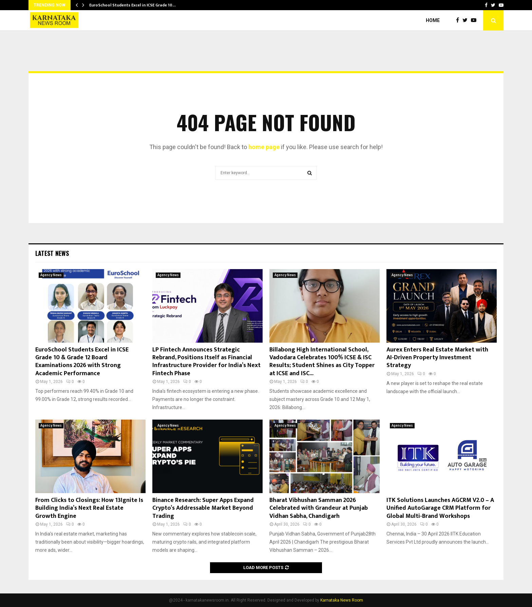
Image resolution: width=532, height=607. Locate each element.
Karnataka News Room (341, 600)
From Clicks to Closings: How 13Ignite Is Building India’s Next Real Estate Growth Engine (89, 508)
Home (433, 20)
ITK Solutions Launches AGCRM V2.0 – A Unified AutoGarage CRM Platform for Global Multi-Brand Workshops (440, 508)
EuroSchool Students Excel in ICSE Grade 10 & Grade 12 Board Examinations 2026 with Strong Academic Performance (82, 362)
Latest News (52, 253)
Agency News (51, 275)
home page (264, 146)
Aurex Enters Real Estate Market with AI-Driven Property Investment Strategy (437, 358)
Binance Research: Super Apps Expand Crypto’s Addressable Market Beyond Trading (203, 508)
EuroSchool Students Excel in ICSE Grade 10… (132, 5)
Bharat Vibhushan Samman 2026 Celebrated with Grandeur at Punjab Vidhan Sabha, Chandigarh (318, 508)
